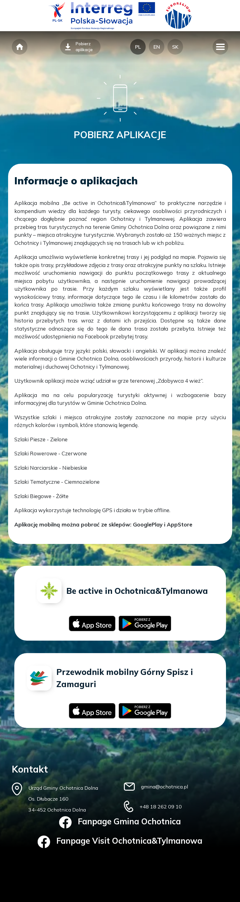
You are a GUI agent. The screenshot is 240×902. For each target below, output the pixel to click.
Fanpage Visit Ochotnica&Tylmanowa (120, 842)
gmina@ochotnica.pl (164, 786)
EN (156, 47)
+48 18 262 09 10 (160, 806)
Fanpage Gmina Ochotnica (120, 822)
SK (175, 47)
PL (138, 47)
